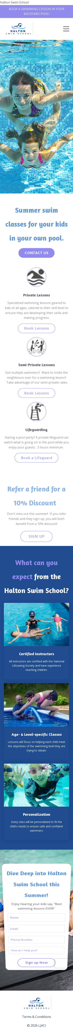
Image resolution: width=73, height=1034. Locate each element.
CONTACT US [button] (36, 252)
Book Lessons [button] (36, 333)
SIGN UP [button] (37, 541)
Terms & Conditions (36, 1017)
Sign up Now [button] (36, 946)
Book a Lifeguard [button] (36, 462)
